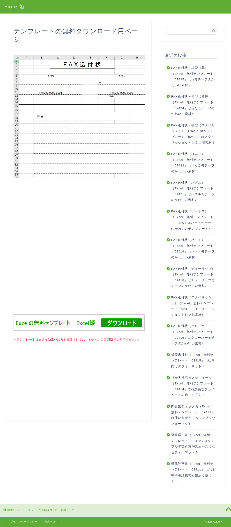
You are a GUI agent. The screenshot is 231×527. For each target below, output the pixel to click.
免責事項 (49, 521)
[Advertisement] (79, 249)
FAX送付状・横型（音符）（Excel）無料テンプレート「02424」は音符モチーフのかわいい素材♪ (193, 105)
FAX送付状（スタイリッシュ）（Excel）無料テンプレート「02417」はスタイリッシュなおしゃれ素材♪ (193, 306)
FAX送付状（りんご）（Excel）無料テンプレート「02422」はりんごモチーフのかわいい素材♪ (193, 162)
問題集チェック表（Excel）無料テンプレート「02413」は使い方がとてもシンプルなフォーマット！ (193, 415)
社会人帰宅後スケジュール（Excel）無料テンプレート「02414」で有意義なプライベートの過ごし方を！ (193, 386)
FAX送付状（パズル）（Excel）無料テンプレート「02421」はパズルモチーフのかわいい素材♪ (193, 191)
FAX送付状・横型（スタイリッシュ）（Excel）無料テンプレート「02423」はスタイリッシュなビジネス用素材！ (193, 134)
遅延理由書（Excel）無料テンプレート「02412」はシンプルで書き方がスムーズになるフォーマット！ (193, 443)
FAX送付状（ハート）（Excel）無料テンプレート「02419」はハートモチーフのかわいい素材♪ (193, 248)
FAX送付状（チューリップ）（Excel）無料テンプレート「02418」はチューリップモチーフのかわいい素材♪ (193, 277)
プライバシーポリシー (23, 521)
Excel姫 (15, 6)
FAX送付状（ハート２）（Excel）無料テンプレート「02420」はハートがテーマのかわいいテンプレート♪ (193, 220)
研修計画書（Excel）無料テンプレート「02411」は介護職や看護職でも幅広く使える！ (193, 472)
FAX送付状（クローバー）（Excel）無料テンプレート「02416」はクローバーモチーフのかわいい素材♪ (193, 334)
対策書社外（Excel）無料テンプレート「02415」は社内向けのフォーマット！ (193, 360)
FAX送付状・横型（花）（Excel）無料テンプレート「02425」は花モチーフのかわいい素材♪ (193, 76)
